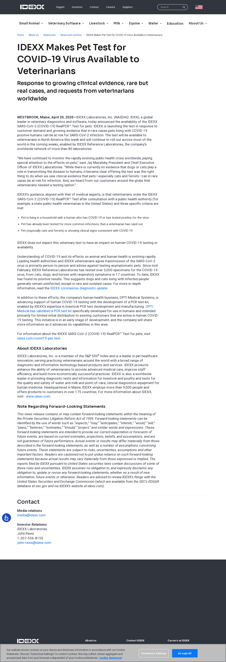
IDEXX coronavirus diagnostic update (78, 288)
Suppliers (127, 7)
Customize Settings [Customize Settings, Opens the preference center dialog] (153, 653)
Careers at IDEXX (178, 640)
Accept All (184, 653)
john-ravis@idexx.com (34, 543)
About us (90, 640)
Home (20, 35)
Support (60, 7)
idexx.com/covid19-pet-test (38, 338)
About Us (34, 35)
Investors (77, 7)
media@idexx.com (31, 515)
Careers (110, 7)
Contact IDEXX (135, 640)
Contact (94, 7)
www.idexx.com (38, 396)
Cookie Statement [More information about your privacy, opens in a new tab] (110, 657)
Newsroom (49, 35)
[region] (113, 653)
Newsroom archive (71, 35)
